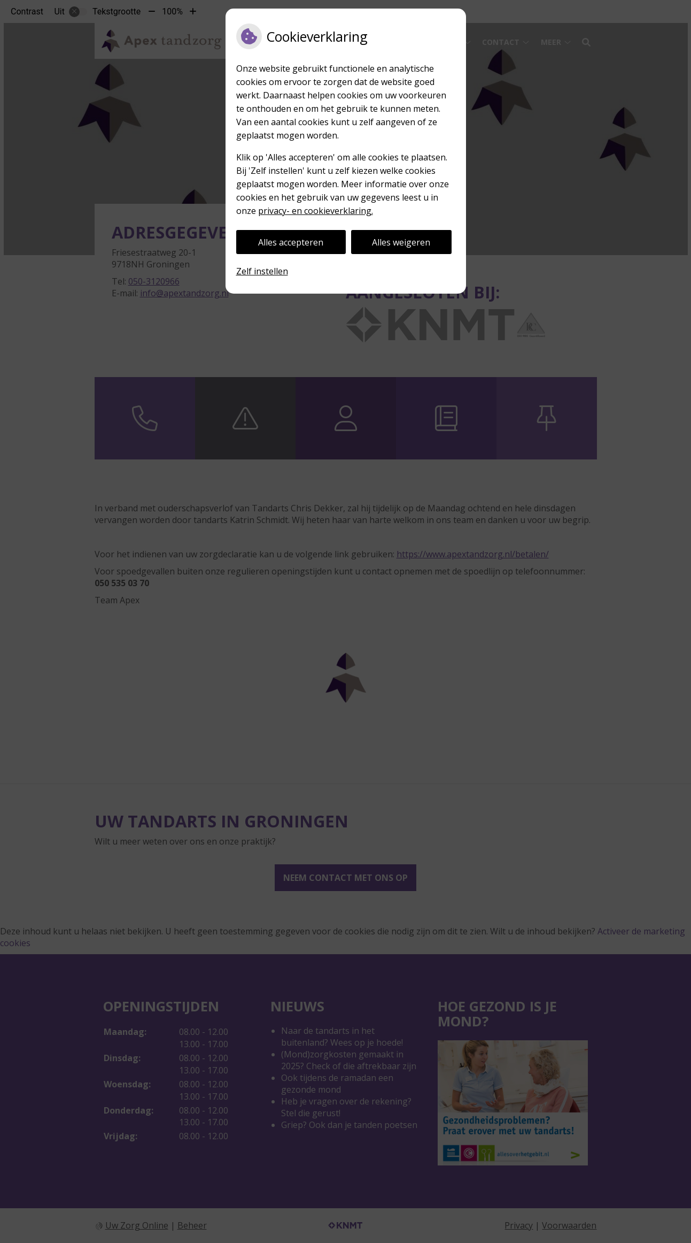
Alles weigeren (401, 242)
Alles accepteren (290, 242)
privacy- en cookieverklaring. (315, 211)
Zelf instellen (262, 271)
